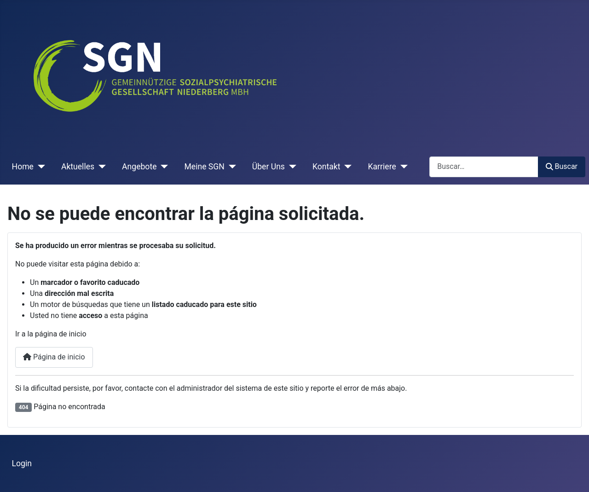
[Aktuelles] (100, 167)
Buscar (561, 166)
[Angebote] (162, 167)
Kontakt (326, 166)
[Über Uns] (290, 167)
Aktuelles (77, 166)
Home (23, 166)
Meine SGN (204, 166)
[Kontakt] (346, 167)
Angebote (139, 166)
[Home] (39, 167)
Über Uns (268, 166)
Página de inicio (54, 357)
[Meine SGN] (230, 167)
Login (22, 463)
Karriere (382, 166)
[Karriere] (402, 167)
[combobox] (483, 166)
